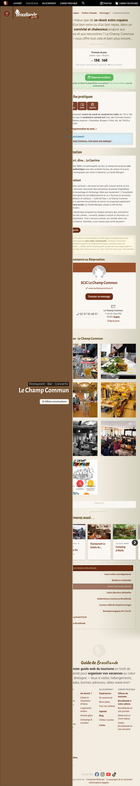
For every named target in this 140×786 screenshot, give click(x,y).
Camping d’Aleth (120, 548)
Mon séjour (32, 3)
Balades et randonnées (121, 580)
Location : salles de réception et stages (115, 605)
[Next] (135, 543)
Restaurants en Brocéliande (119, 586)
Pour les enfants (107, 696)
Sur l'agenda (71, 230)
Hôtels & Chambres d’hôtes (85, 691)
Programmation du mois (83, 128)
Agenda (103, 701)
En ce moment (49, 3)
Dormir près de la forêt (77, 617)
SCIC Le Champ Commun (99, 275)
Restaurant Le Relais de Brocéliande (97, 547)
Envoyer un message (99, 296)
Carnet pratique (68, 3)
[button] (83, 3)
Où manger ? (68, 695)
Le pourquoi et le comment (119, 769)
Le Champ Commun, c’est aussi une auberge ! (89, 141)
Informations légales (99, 773)
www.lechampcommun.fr (99, 288)
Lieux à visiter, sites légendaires (117, 574)
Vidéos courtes (106, 710)
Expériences (105, 683)
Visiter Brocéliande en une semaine (125, 716)
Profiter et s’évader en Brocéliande (81, 568)
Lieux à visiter (68, 691)
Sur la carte (113, 321)
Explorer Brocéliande (76, 623)
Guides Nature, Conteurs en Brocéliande (114, 598)
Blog (101, 706)
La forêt (17, 3)
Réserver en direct (99, 77)
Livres (102, 715)
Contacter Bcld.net (95, 769)
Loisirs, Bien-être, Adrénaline (119, 592)
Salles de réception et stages (67, 727)
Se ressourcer (106, 688)
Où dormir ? (86, 683)
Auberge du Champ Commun (71, 553)
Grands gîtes (86, 705)
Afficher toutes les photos (39, 401)
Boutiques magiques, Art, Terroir (117, 611)
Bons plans (104, 692)
